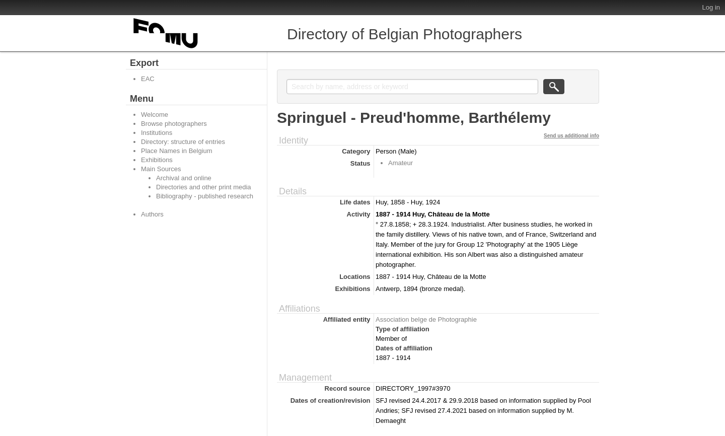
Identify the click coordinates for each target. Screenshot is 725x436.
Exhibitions (157, 160)
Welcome (154, 114)
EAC (148, 79)
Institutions (156, 132)
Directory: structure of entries (183, 142)
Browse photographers (174, 123)
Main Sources (161, 169)
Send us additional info (571, 135)
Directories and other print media (203, 187)
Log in (711, 7)
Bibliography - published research (204, 196)
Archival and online (183, 178)
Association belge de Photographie (426, 319)
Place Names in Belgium (176, 151)
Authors (152, 214)
